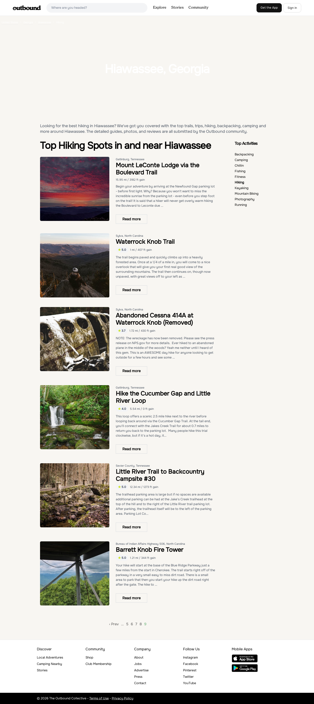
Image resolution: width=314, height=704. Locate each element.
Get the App (269, 8)
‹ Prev (114, 624)
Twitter (188, 677)
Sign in (292, 8)
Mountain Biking (247, 193)
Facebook (190, 664)
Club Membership (99, 664)
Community (198, 7)
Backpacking (244, 154)
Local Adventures (50, 657)
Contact (140, 683)
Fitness (240, 177)
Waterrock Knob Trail (145, 242)
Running (241, 205)
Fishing (240, 171)
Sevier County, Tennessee (133, 465)
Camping (241, 160)
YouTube (189, 683)
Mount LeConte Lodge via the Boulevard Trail (157, 168)
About (138, 657)
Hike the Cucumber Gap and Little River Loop (163, 397)
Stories (177, 7)
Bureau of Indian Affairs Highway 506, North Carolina (150, 544)
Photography (245, 199)
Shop (89, 657)
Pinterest (189, 670)
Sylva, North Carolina (129, 236)
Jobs (138, 664)
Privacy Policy (122, 698)
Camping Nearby (49, 664)
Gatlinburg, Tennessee (130, 159)
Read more (131, 219)
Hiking (239, 182)
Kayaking (242, 188)
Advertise (141, 670)
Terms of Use (99, 698)
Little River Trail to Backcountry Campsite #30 (160, 475)
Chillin (239, 165)
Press (138, 677)
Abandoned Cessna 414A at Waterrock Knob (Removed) (154, 319)
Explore (159, 7)
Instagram (190, 657)
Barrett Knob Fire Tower (149, 550)
